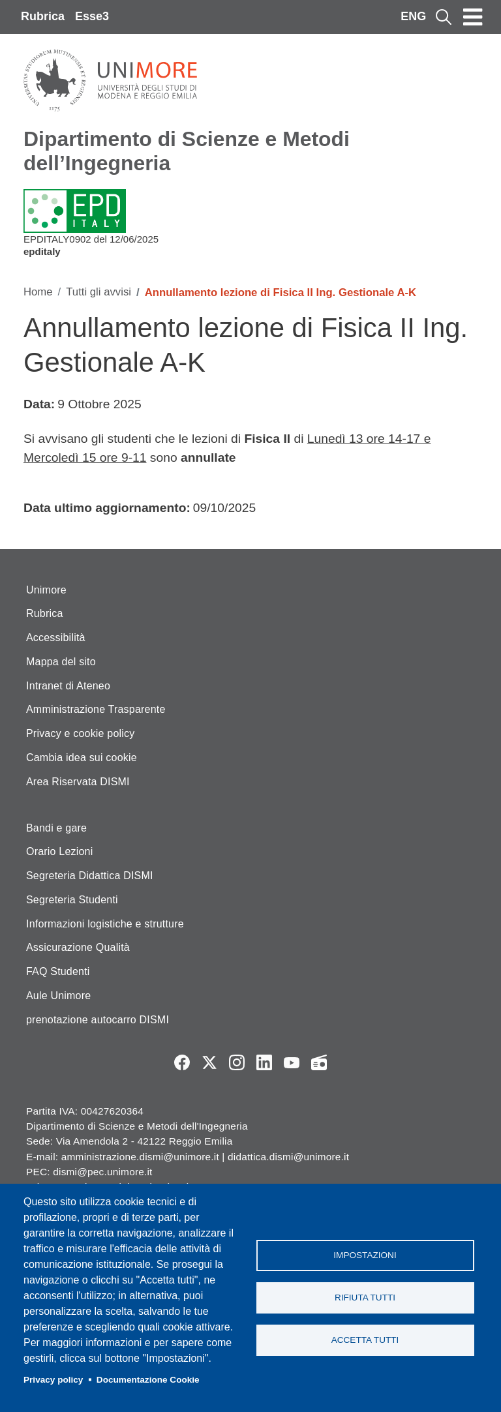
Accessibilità (55, 637)
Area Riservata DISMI (78, 781)
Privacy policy (53, 1380)
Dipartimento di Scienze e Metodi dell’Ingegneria (186, 151)
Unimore (46, 589)
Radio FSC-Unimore (319, 1062)
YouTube (291, 1062)
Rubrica (43, 16)
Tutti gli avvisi (98, 292)
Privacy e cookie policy (80, 733)
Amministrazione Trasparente (96, 709)
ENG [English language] (413, 16)
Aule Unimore (58, 995)
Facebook (182, 1062)
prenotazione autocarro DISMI (97, 1019)
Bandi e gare (56, 828)
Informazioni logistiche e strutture (105, 923)
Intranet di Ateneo (68, 685)
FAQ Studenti (58, 971)
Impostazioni (364, 1255)
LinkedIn (264, 1062)
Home (38, 292)
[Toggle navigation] (473, 17)
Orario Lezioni (59, 851)
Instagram (236, 1062)
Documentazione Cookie (148, 1380)
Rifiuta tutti (365, 1297)
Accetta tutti (365, 1340)
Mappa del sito (61, 661)
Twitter (209, 1062)
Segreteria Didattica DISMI (89, 875)
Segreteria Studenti (72, 899)
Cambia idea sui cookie (81, 757)
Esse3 (92, 16)
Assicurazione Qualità (78, 947)
